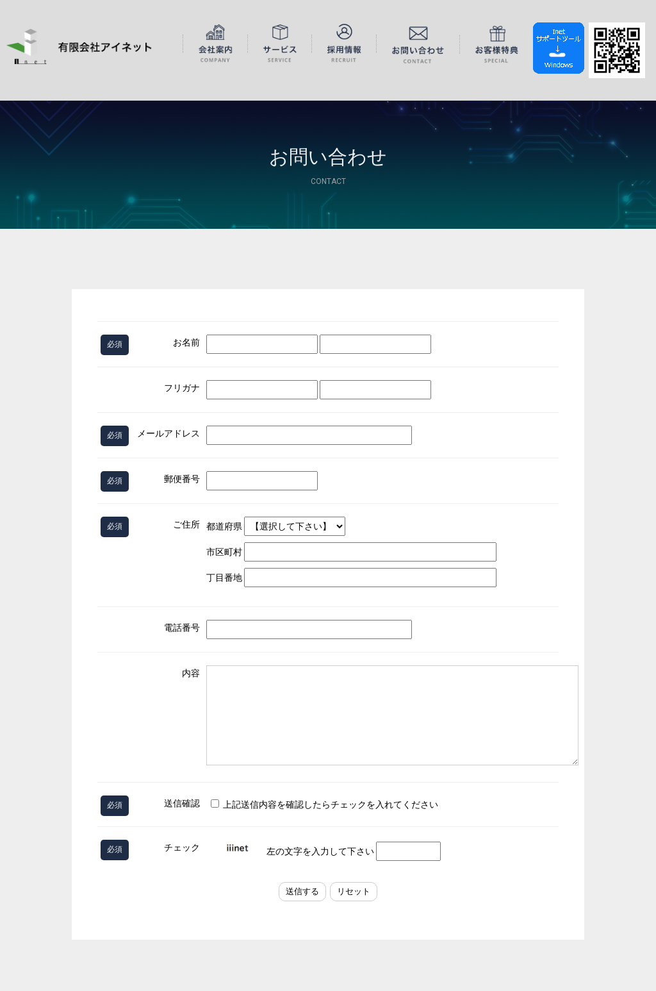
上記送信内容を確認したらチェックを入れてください (324, 804)
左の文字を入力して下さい (324, 851)
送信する (302, 891)
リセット (353, 891)
